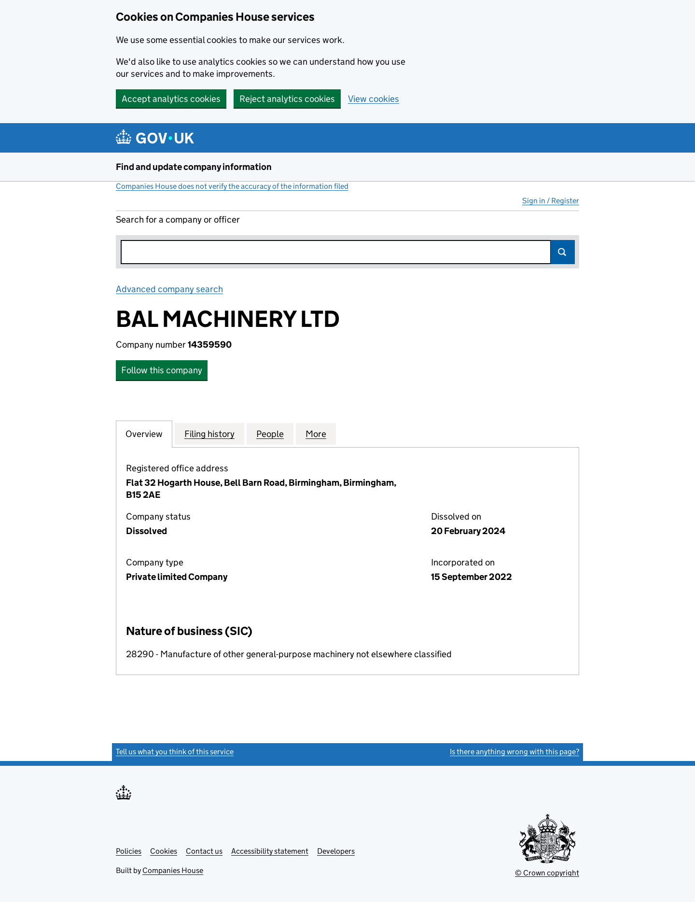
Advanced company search (169, 289)
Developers (336, 851)
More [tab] (316, 433)
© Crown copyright (547, 872)
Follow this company (161, 370)
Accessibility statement (269, 851)
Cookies (163, 851)
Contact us (204, 851)
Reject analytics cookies (287, 98)
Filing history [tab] (209, 433)
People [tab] (270, 433)
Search (563, 252)
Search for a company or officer (178, 219)
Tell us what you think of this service (175, 751)
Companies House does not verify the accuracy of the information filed (232, 186)
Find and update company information (194, 166)
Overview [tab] (144, 433)
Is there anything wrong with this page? (514, 751)
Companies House (172, 870)
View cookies (373, 98)
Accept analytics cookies (171, 98)
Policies (128, 851)
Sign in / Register (550, 200)
